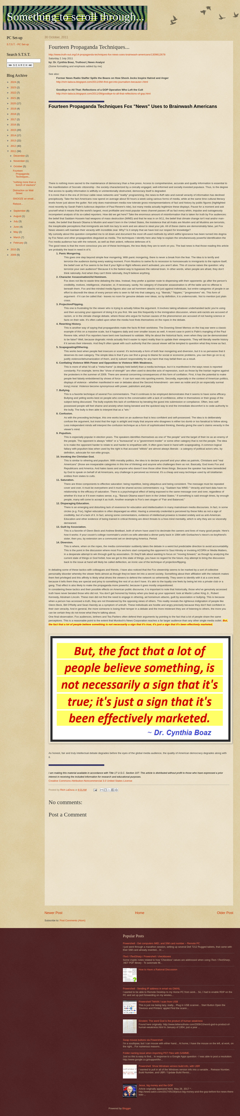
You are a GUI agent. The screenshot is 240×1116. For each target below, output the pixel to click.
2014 (14, 135)
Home (139, 913)
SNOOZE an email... (24, 198)
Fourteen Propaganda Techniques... (21, 173)
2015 (14, 130)
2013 (14, 140)
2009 (14, 254)
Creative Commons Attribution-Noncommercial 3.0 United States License (90, 780)
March (17, 237)
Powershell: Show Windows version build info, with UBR (169, 1066)
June (16, 226)
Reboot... (18, 203)
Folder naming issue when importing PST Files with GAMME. (156, 1053)
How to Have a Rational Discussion (158, 969)
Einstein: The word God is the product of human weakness (171, 1020)
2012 (14, 145)
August (17, 216)
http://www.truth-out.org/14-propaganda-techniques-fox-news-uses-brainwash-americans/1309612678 (107, 54)
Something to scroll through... (75, 16)
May (16, 231)
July (15, 221)
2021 (14, 98)
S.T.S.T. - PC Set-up (18, 44)
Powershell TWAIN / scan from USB (158, 1001)
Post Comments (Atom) (72, 920)
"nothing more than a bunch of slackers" (24, 183)
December (19, 155)
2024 (14, 82)
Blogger (126, 1108)
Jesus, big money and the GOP (156, 1085)
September (19, 210)
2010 (14, 249)
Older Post (225, 913)
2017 (14, 119)
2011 (14, 151)
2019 (14, 108)
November (19, 160)
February (18, 242)
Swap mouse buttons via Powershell (143, 1039)
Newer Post (53, 913)
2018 (14, 114)
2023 (14, 87)
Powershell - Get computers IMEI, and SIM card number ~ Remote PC (161, 943)
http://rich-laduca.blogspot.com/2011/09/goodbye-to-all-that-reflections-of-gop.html (103, 93)
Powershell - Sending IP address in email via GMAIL (151, 988)
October (18, 166)
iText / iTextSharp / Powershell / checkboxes (147, 956)
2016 (14, 124)
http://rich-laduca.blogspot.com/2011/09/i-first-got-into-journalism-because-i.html (102, 81)
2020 (14, 103)
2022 (14, 92)
